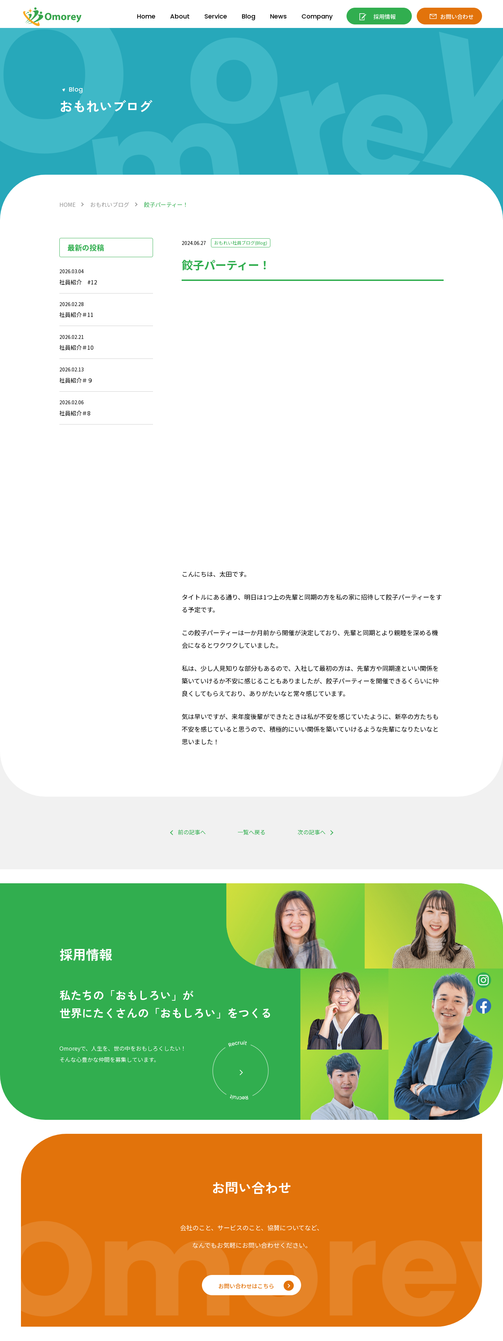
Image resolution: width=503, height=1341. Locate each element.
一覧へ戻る (251, 580)
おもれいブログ (109, 204)
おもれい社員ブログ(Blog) (243, 242)
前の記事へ (192, 580)
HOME (67, 204)
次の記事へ (312, 580)
